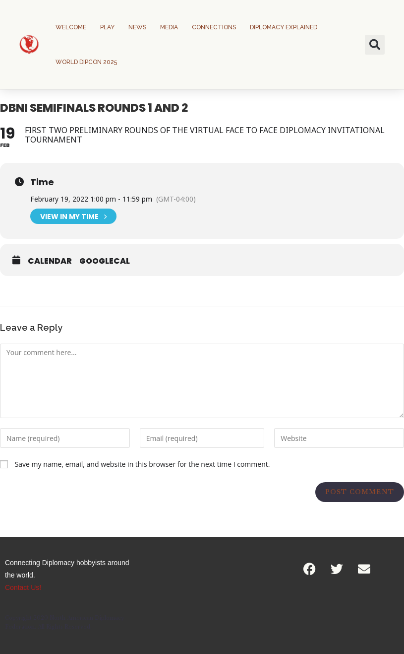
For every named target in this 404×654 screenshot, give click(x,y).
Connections (214, 27)
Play (107, 27)
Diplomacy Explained (283, 27)
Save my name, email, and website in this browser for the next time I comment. (142, 464)
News (137, 27)
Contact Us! (23, 587)
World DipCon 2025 (86, 62)
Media (169, 27)
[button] (375, 45)
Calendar (50, 261)
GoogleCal (104, 261)
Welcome (71, 27)
